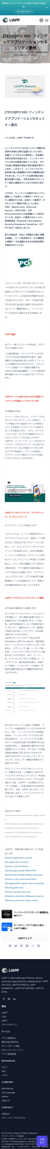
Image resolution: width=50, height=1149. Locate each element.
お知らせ (6, 1100)
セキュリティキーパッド (13, 1050)
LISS (4, 1016)
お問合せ (6, 1114)
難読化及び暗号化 (10, 1042)
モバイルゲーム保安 (11, 1046)
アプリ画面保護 (9, 1054)
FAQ (3, 1071)
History (5, 1096)
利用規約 (21, 1136)
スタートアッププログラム (14, 1118)
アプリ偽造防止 (9, 1038)
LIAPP (4, 1012)
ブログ (5, 1075)
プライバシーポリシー (9, 1136)
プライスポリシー (10, 1024)
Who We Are (7, 1088)
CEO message (8, 1092)
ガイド (5, 1067)
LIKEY (4, 1020)
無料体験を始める (24, 12)
